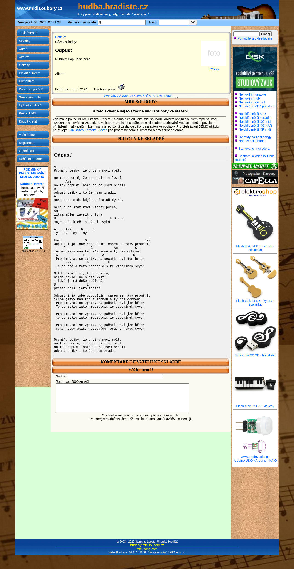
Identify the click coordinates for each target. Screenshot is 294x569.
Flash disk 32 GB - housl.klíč (255, 353)
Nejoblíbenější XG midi (255, 121)
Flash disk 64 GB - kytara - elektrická (255, 246)
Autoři (23, 49)
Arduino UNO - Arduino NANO (255, 460)
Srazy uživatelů (30, 97)
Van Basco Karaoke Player (87, 130)
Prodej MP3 (27, 113)
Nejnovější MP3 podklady (257, 106)
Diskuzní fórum (29, 73)
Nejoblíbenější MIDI (253, 114)
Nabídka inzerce (32, 184)
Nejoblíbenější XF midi (255, 129)
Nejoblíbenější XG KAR (255, 125)
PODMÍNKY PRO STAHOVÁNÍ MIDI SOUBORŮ (138, 96)
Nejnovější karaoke (252, 94)
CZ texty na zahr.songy (255, 137)
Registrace (26, 143)
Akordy (24, 57)
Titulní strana (28, 33)
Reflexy (60, 37)
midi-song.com (146, 549)
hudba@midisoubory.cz (147, 545)
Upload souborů (30, 105)
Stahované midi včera (254, 148)
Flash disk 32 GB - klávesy (255, 404)
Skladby (24, 41)
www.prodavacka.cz (255, 455)
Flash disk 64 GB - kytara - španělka (255, 301)
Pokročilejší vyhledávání (252, 38)
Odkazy (24, 65)
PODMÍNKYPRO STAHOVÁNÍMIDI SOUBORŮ (32, 173)
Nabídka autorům (31, 159)
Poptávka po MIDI (31, 89)
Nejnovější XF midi (252, 102)
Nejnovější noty (250, 98)
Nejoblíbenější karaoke (255, 118)
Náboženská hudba (252, 141)
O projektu (26, 151)
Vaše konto (27, 135)
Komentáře (26, 81)
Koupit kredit (28, 121)
